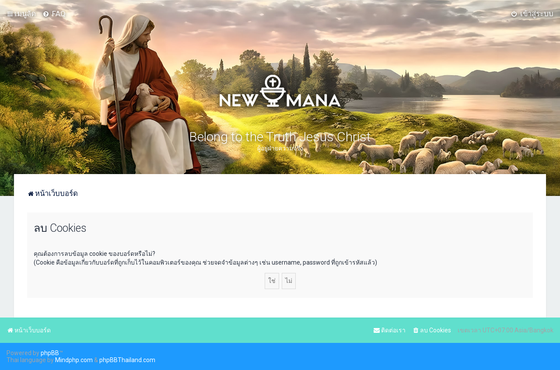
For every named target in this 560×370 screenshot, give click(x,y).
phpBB (50, 352)
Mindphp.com (74, 359)
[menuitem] (54, 13)
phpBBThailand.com (127, 359)
